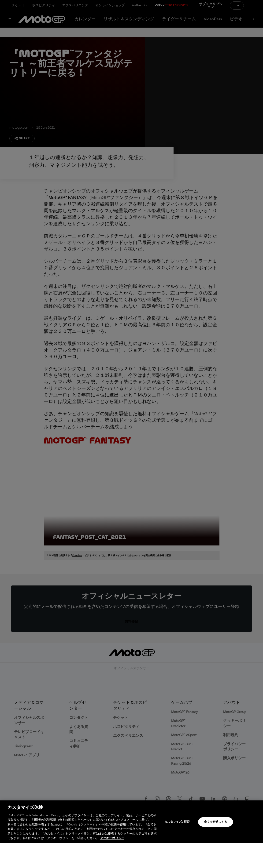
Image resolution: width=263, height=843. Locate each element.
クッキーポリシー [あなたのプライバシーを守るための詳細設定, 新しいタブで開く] (112, 838)
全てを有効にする (215, 822)
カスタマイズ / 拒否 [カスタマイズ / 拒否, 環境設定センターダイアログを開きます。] (177, 822)
